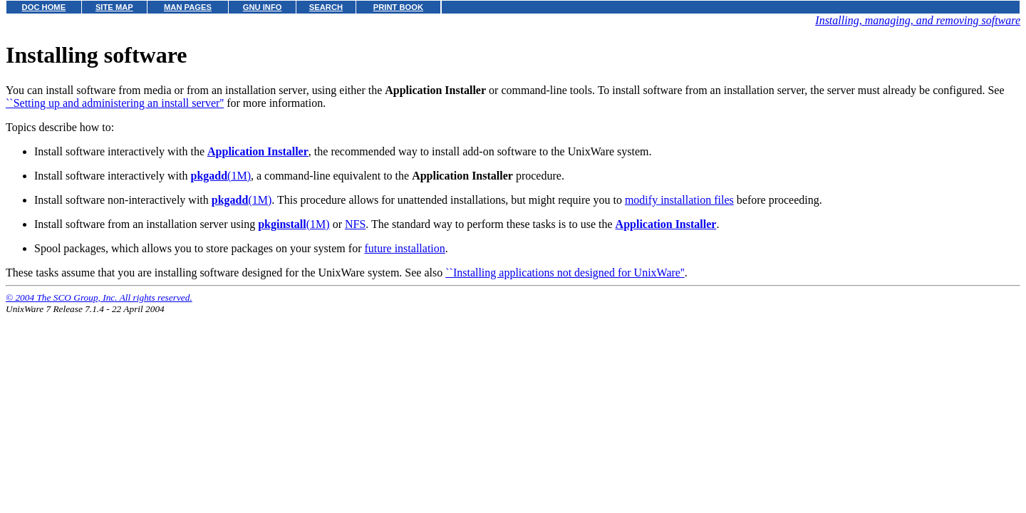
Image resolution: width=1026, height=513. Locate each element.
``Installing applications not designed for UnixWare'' (565, 272)
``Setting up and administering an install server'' (115, 103)
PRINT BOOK (398, 7)
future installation (404, 248)
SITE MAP (114, 7)
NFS (355, 224)
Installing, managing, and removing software (917, 20)
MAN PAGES (188, 7)
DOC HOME (44, 7)
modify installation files (679, 200)
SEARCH (326, 7)
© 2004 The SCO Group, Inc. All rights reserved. (99, 297)
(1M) (220, 176)
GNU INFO (262, 7)
